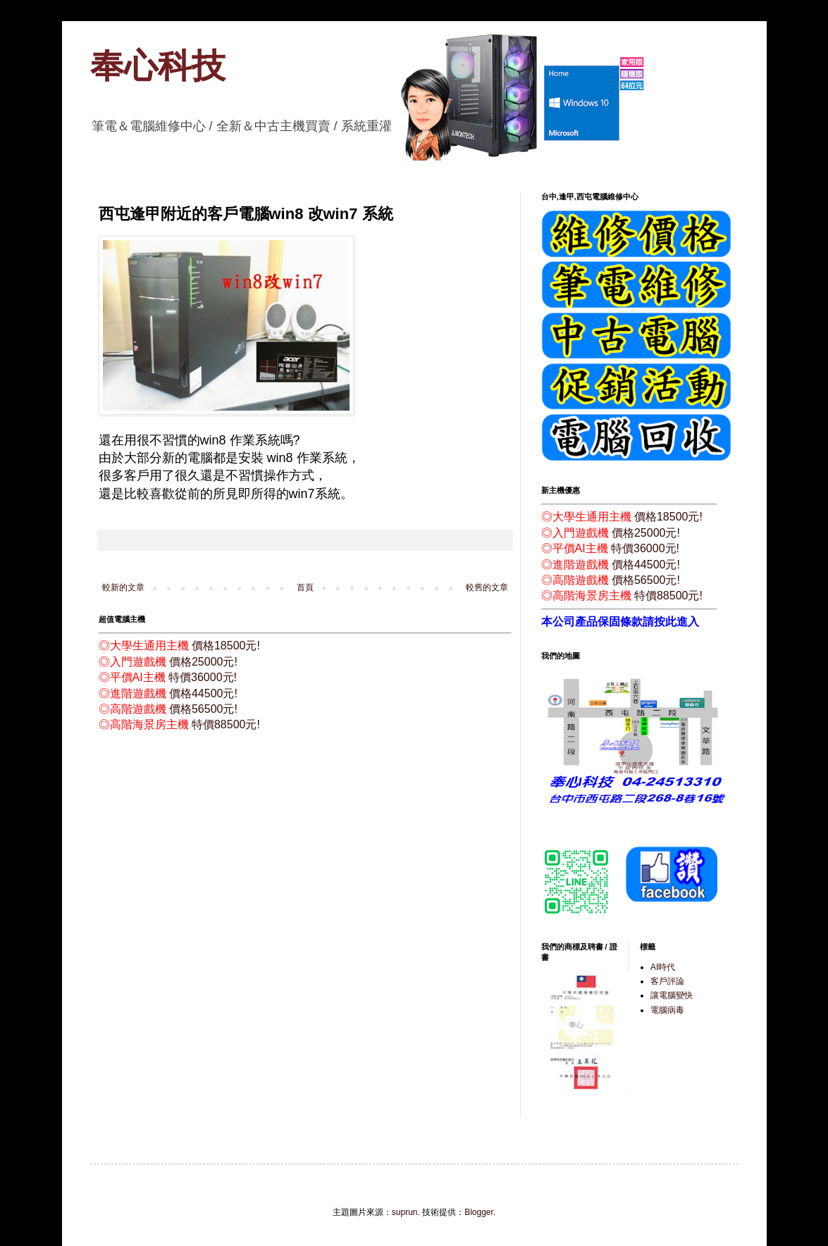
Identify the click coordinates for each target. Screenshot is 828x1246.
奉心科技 (157, 66)
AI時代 (662, 967)
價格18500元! (226, 646)
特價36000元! (202, 677)
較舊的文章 (487, 587)
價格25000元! (203, 662)
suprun (405, 1212)
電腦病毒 (667, 1010)
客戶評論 (667, 981)
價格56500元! (203, 709)
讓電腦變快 (671, 995)
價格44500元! (203, 693)
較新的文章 (123, 587)
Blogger (478, 1212)
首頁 (305, 587)
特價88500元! (226, 724)
